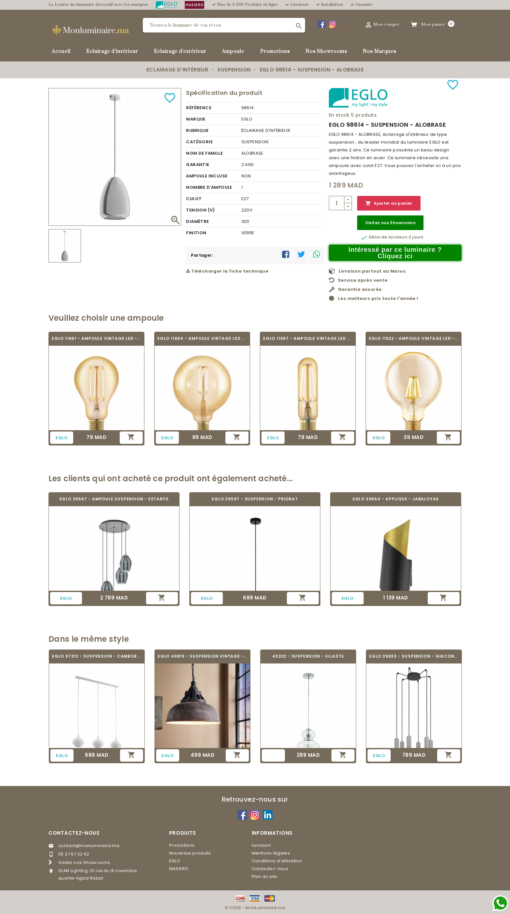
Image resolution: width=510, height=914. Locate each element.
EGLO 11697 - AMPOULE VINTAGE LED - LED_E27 (308, 338)
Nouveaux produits (190, 853)
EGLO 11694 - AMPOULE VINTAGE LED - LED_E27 (202, 338)
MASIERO (179, 869)
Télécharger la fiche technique (227, 271)
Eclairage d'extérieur (180, 51)
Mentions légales (271, 853)
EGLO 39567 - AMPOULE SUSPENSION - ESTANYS (114, 499)
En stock (339, 115)
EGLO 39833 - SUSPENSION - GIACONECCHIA (414, 656)
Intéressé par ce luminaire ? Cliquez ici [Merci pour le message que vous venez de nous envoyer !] (395, 253)
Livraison (261, 845)
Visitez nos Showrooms (390, 222)
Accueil (61, 51)
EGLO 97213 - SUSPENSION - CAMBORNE (96, 656)
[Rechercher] (224, 25)
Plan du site (264, 876)
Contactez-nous (74, 833)
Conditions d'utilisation (277, 861)
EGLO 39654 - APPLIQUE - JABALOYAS (396, 499)
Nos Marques (379, 51)
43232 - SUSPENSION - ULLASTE (308, 656)
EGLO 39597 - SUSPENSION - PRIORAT (255, 499)
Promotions (275, 51)
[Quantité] (336, 203)
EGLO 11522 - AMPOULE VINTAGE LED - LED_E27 (413, 338)
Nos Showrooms (326, 51)
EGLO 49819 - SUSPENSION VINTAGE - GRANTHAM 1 (202, 656)
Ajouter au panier (388, 203)
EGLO (175, 861)
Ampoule (233, 51)
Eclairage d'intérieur (112, 51)
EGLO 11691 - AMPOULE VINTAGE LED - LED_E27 (96, 338)
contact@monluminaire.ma (88, 846)
